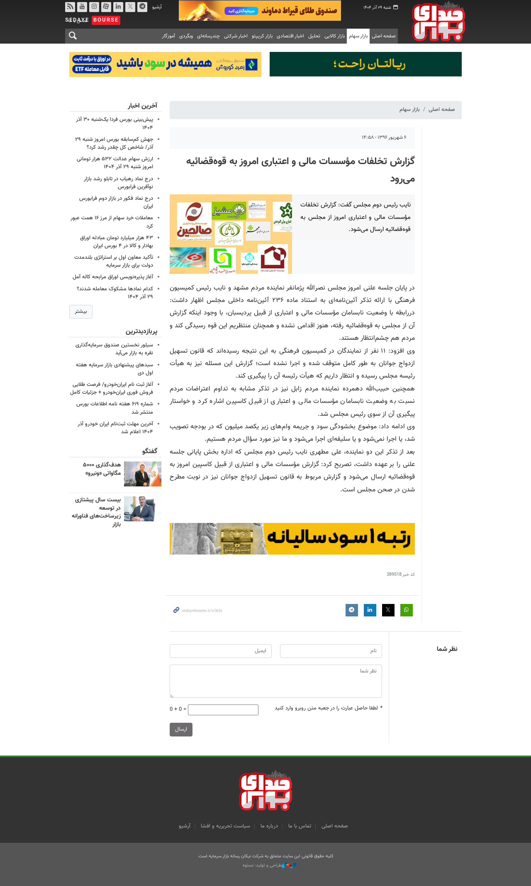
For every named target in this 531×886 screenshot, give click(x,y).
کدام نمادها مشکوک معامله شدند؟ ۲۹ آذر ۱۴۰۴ (115, 293)
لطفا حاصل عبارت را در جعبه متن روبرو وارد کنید (328, 709)
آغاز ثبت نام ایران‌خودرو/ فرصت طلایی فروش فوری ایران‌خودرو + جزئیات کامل (111, 388)
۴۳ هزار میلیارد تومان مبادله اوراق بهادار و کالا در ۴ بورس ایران (116, 241)
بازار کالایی (334, 36)
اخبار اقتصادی (290, 36)
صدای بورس (436, 21)
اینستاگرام (94, 7)
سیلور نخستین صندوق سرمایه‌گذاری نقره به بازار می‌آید (114, 349)
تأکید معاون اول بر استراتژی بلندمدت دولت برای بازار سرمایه (113, 261)
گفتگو (149, 452)
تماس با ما (299, 826)
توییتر (130, 7)
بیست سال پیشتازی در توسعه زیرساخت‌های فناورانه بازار (96, 512)
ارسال (181, 729)
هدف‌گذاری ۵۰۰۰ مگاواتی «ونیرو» (102, 469)
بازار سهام (358, 36)
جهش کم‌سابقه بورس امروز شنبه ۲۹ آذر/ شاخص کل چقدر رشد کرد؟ (114, 143)
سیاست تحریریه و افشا (225, 826)
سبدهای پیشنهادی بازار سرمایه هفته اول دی (114, 369)
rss (70, 7)
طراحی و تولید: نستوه (270, 865)
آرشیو (157, 7)
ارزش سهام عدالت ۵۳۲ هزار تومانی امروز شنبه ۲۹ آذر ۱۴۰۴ (115, 163)
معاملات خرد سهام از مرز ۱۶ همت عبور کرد (112, 222)
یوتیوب (82, 7)
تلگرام (142, 7)
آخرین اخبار (142, 106)
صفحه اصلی (384, 36)
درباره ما (269, 826)
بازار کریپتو (262, 36)
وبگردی (186, 36)
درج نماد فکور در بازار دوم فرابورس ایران (116, 202)
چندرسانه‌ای (208, 36)
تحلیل (314, 36)
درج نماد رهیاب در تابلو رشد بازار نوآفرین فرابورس (118, 182)
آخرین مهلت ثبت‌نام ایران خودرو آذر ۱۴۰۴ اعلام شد (115, 428)
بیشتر (81, 311)
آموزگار (168, 36)
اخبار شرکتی (236, 36)
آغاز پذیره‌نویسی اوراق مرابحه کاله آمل (113, 277)
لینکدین (118, 7)
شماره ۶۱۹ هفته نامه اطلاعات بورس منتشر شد (114, 408)
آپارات (106, 7)
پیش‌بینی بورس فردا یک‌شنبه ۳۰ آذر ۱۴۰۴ (114, 123)
